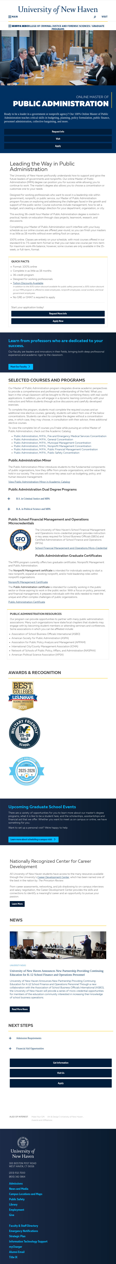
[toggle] (95, 16)
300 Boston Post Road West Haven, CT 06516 (22, 1163)
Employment (16, 1208)
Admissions (16, 1182)
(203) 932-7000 (17, 1171)
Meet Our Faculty (20, 367)
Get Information (60, 1061)
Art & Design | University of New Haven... (65, 1115)
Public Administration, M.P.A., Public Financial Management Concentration (56, 449)
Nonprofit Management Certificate (28, 581)
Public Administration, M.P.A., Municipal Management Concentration (52, 443)
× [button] (114, 1257)
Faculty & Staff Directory (23, 1224)
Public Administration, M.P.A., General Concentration (43, 439)
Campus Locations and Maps (25, 1192)
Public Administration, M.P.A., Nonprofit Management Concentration (52, 446)
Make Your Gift (38, 1115)
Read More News (20, 1008)
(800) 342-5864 (17, 1175)
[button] (13, 17)
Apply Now (58, 321)
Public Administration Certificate (26, 601)
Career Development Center (53, 876)
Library (13, 1203)
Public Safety (17, 1197)
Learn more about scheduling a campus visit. (33, 838)
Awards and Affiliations (42, 1119)
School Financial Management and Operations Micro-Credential (71, 547)
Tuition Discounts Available (28, 283)
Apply (58, 146)
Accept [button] (92, 1260)
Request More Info (58, 313)
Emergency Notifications (23, 1229)
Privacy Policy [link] (77, 1260)
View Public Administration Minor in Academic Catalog (39, 482)
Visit (58, 139)
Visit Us (60, 1071)
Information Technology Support (28, 1240)
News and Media (18, 1187)
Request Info (58, 131)
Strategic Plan (17, 1234)
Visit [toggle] (105, 17)
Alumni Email (17, 1250)
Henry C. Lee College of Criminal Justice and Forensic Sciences (51, 26)
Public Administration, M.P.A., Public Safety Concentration (46, 453)
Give (11, 1213)
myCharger (15, 1245)
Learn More (17, 903)
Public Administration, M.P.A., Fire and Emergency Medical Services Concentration (60, 436)
